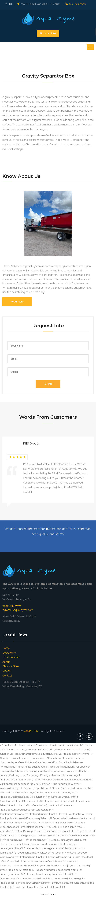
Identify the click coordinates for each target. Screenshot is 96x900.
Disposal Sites (10, 666)
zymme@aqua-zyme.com (17, 610)
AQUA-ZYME (32, 731)
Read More (17, 301)
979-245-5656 (77, 3)
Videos (6, 670)
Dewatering (9, 652)
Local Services (11, 657)
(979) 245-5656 (11, 605)
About (6, 661)
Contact (7, 675)
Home (6, 648)
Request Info (48, 33)
